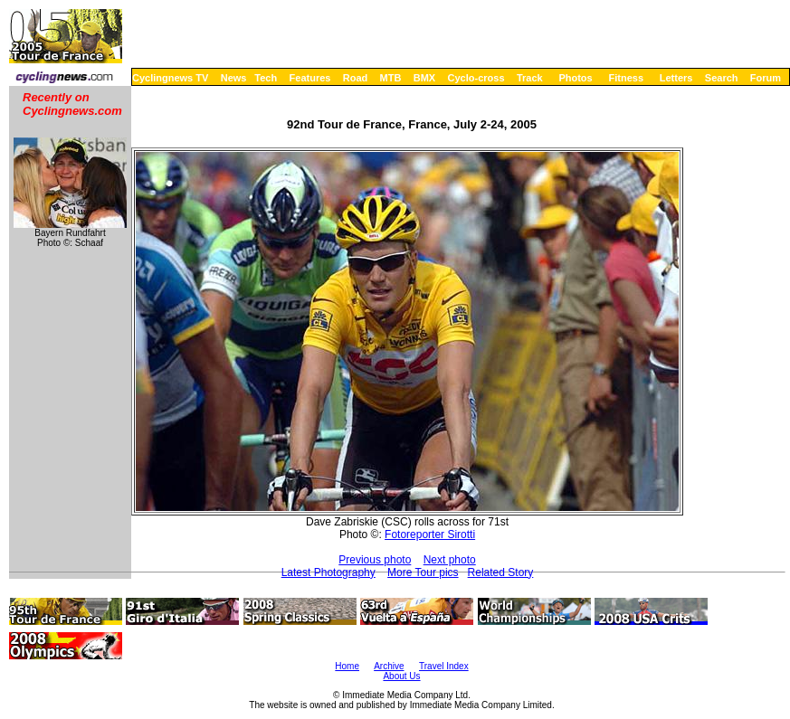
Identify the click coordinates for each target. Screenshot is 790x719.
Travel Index (444, 666)
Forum (765, 77)
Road (355, 77)
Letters (676, 77)
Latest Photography (328, 572)
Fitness (625, 77)
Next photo (450, 559)
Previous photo (374, 559)
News (234, 77)
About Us (401, 676)
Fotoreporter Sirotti (430, 534)
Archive (389, 666)
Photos (575, 77)
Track (530, 77)
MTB (391, 77)
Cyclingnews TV (170, 77)
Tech (265, 77)
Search (721, 77)
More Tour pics (422, 572)
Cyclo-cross (476, 77)
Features (310, 77)
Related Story (501, 572)
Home (347, 666)
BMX (424, 77)
